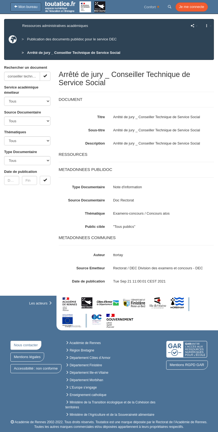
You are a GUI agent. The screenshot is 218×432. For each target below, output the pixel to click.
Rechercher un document (25, 67)
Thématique (95, 213)
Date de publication (20, 172)
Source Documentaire (22, 112)
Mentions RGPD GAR (187, 365)
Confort (152, 6)
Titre (101, 117)
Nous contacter (26, 345)
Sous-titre (96, 130)
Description (95, 143)
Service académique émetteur (21, 90)
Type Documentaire (20, 152)
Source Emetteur (90, 268)
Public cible (95, 227)
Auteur (99, 255)
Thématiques (15, 132)
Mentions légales (27, 357)
